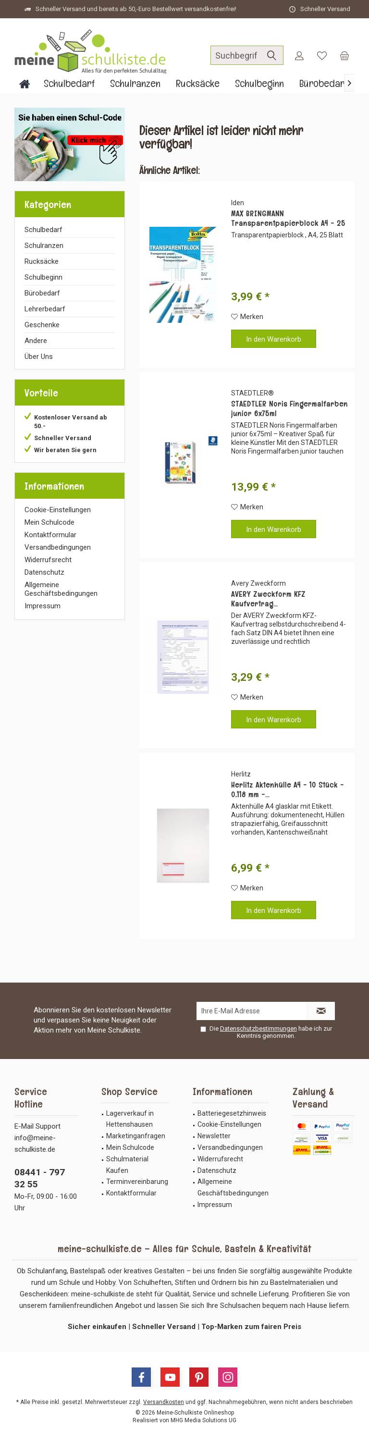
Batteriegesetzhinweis (231, 1113)
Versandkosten (163, 1402)
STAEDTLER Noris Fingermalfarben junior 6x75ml (289, 409)
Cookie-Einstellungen (58, 509)
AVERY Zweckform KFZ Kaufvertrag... (268, 599)
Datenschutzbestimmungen (258, 1028)
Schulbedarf (43, 229)
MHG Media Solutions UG (203, 1420)
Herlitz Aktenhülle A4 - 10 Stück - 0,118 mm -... (287, 790)
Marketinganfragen (135, 1136)
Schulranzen (44, 245)
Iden (237, 203)
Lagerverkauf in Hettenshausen (130, 1119)
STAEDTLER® (252, 393)
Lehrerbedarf (45, 309)
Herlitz (241, 774)
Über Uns (39, 356)
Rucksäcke (42, 261)
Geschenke (42, 324)
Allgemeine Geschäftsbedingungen (61, 589)
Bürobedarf (42, 293)
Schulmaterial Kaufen (127, 1164)
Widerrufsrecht (48, 559)
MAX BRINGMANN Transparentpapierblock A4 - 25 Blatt (288, 218)
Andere (36, 340)
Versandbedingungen (58, 547)
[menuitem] (344, 55)
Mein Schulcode (49, 522)
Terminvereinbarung (137, 1181)
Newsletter (214, 1136)
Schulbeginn (43, 277)
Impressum (43, 606)
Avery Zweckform (258, 583)
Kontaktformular (50, 534)
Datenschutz (44, 572)
